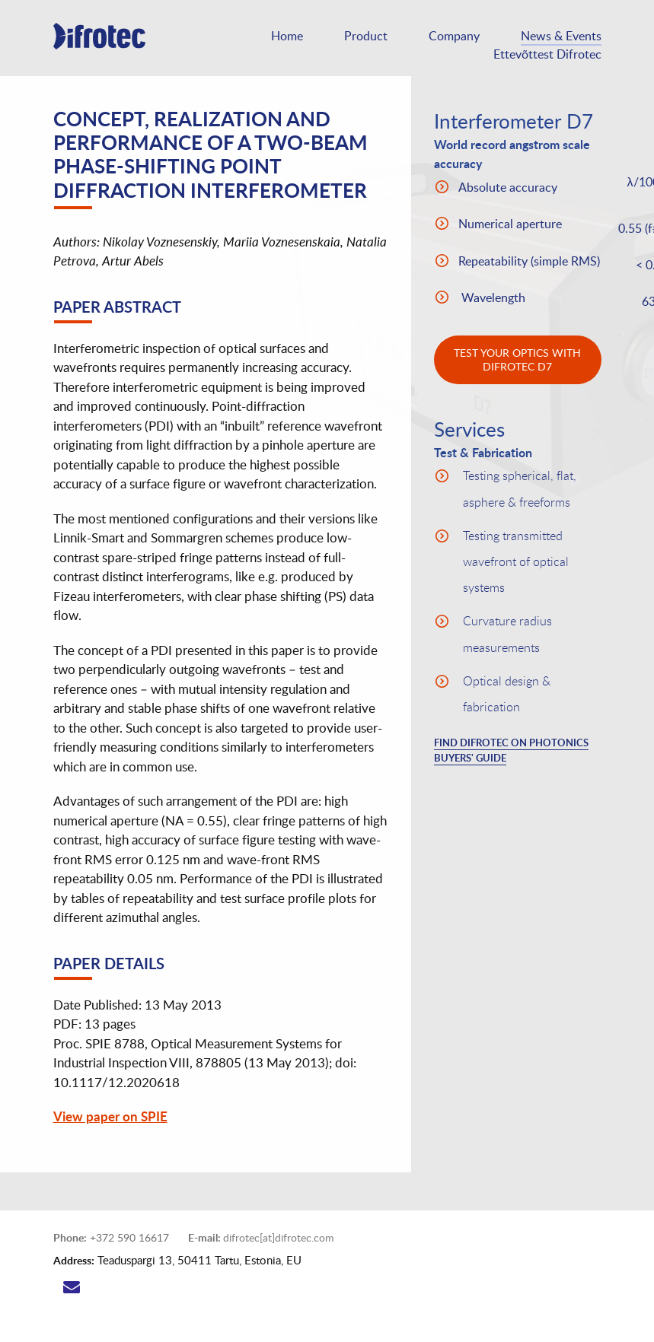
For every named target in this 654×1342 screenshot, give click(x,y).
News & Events (561, 35)
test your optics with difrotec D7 (517, 359)
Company (454, 35)
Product (366, 35)
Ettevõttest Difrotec (547, 54)
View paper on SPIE (110, 1116)
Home (287, 35)
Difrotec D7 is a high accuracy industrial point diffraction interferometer (110, 45)
